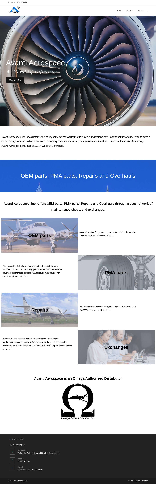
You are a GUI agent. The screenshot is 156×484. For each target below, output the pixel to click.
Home (130, 481)
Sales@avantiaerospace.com (30, 469)
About (137, 481)
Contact (145, 481)
